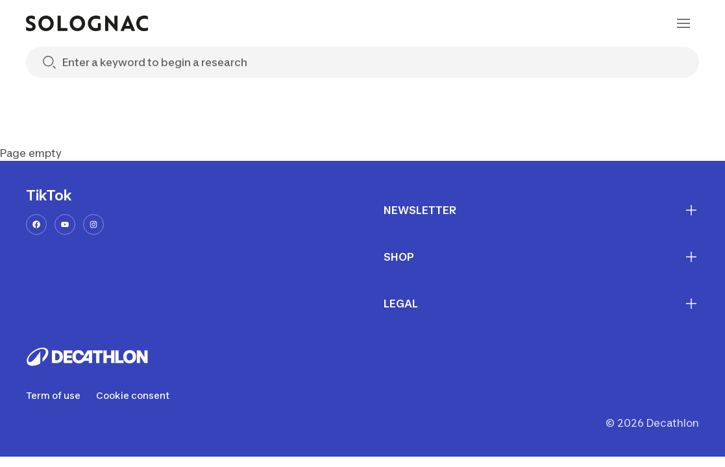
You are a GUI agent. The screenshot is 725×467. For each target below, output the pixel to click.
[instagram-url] (93, 224)
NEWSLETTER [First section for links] (542, 210)
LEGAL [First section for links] (542, 303)
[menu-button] (683, 23)
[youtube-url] (65, 224)
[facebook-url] (36, 224)
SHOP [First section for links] (542, 257)
